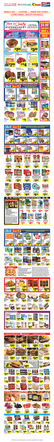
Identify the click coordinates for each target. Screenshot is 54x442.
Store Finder (17, 15)
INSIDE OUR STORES (40, 11)
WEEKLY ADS (10, 11)
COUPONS (24, 11)
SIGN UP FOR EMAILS (34, 15)
